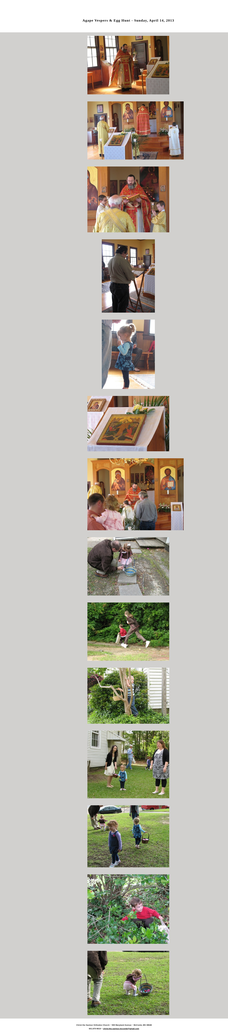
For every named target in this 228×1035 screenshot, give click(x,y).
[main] (128, 18)
